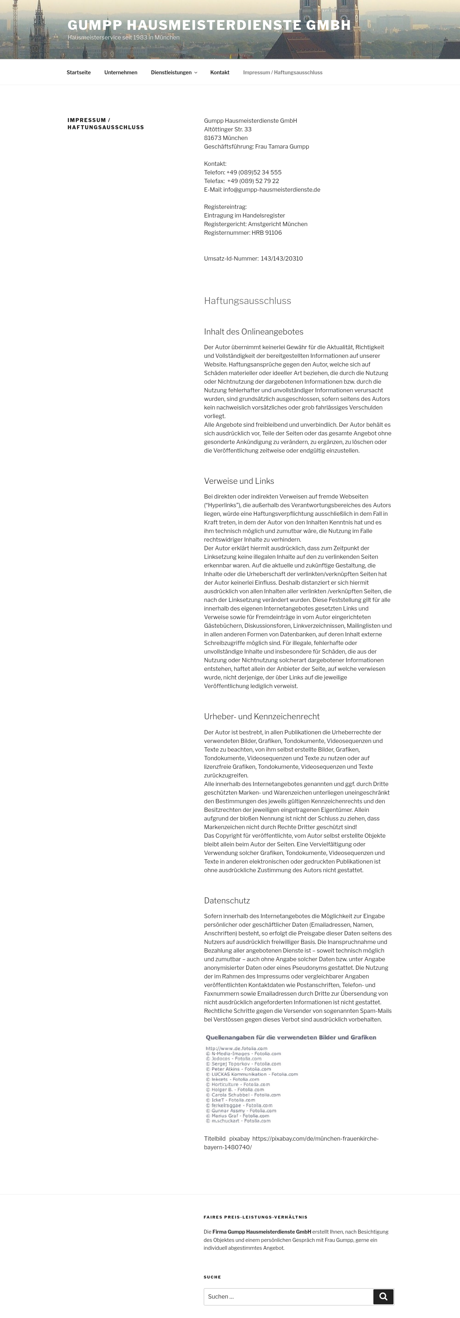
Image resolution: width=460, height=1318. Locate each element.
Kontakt (219, 72)
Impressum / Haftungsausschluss (283, 72)
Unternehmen (121, 72)
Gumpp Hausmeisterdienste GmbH (210, 25)
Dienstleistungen (174, 72)
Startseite (79, 72)
